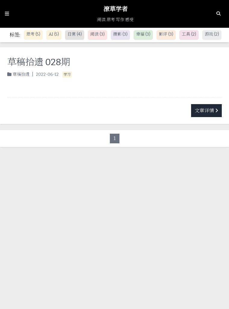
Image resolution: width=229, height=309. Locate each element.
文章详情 (206, 110)
